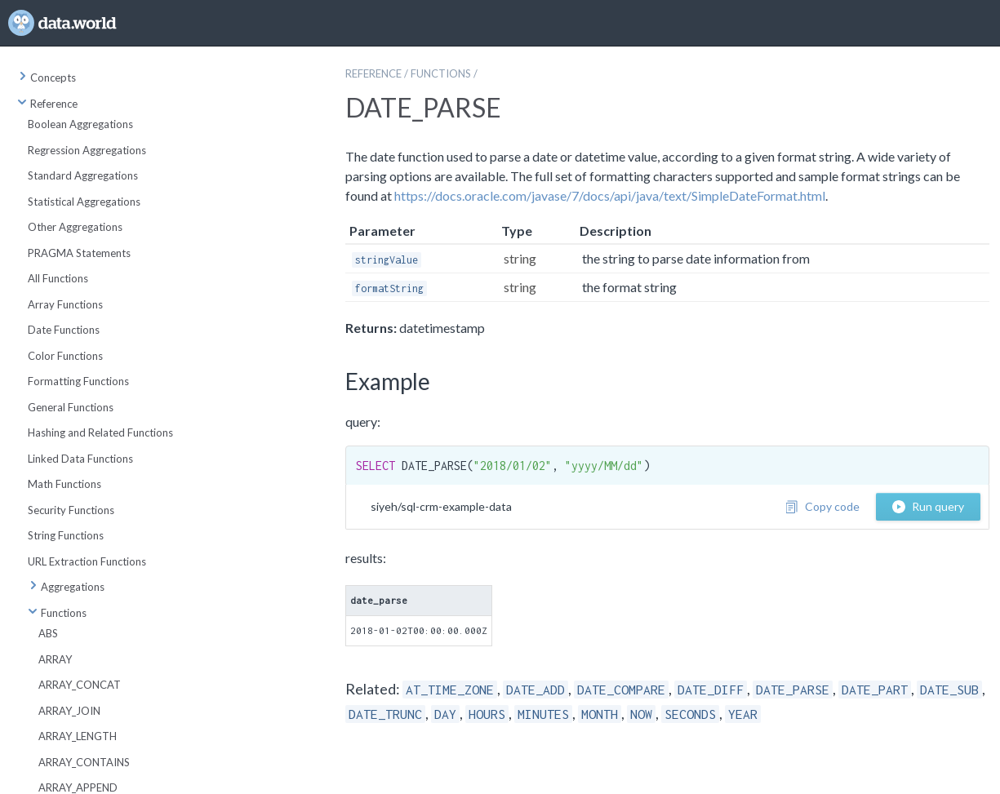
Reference (47, 103)
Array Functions (65, 304)
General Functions (70, 407)
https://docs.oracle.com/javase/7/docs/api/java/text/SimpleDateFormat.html (609, 195)
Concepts (46, 77)
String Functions (66, 535)
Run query (928, 506)
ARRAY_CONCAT (79, 684)
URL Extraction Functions (87, 561)
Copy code (822, 506)
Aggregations (66, 586)
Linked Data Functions (80, 458)
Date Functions (64, 329)
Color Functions (65, 355)
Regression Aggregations (87, 150)
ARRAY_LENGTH (77, 736)
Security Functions (71, 510)
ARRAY (55, 659)
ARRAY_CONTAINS (84, 762)
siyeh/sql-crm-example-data (441, 506)
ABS (48, 633)
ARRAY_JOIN (69, 710)
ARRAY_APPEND (78, 787)
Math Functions (64, 483)
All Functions (58, 278)
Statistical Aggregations (84, 201)
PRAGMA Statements (79, 252)
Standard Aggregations (83, 175)
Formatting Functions (78, 381)
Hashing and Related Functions (100, 432)
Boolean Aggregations (80, 124)
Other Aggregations (75, 226)
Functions (57, 612)
